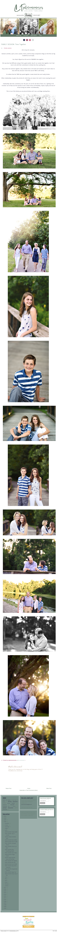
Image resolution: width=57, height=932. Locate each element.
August (6, 828)
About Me (18, 35)
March (6, 882)
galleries (26, 35)
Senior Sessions (8, 808)
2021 (5, 816)
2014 (5, 892)
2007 (5, 903)
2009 (5, 901)
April (6, 880)
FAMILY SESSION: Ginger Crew (10, 872)
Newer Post (8, 788)
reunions (14, 806)
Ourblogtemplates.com (13, 930)
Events (4, 801)
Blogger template (3, 930)
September (7, 827)
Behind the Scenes (6, 800)
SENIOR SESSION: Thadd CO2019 (11, 832)
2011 (5, 898)
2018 (5, 821)
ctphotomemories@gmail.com (26, 804)
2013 (5, 894)
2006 (5, 905)
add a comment (21, 760)
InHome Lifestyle (11, 803)
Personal (12, 805)
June (6, 877)
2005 (5, 906)
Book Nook (14, 800)
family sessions (7, 48)
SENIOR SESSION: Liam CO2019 (11, 864)
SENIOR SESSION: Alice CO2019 (11, 840)
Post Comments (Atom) (32, 790)
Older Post (48, 788)
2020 (5, 818)
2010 (5, 899)
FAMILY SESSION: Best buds (10, 862)
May (6, 878)
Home (28, 788)
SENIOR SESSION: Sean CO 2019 (11, 841)
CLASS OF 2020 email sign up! (47, 809)
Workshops (5, 809)
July (6, 830)
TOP (56, 930)
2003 (5, 908)
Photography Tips (6, 806)
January (6, 885)
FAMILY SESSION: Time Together (13, 44)
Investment (34, 35)
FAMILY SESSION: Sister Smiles (11, 852)
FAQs (40, 35)
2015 (5, 891)
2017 (5, 887)
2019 (5, 820)
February (7, 884)
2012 (5, 896)
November (7, 823)
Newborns (5, 804)
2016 (5, 889)
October (6, 825)
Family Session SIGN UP (45, 798)
